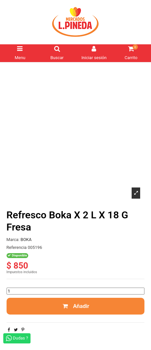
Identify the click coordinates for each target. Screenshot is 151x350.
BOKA (26, 239)
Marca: (13, 239)
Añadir (75, 306)
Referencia (17, 247)
